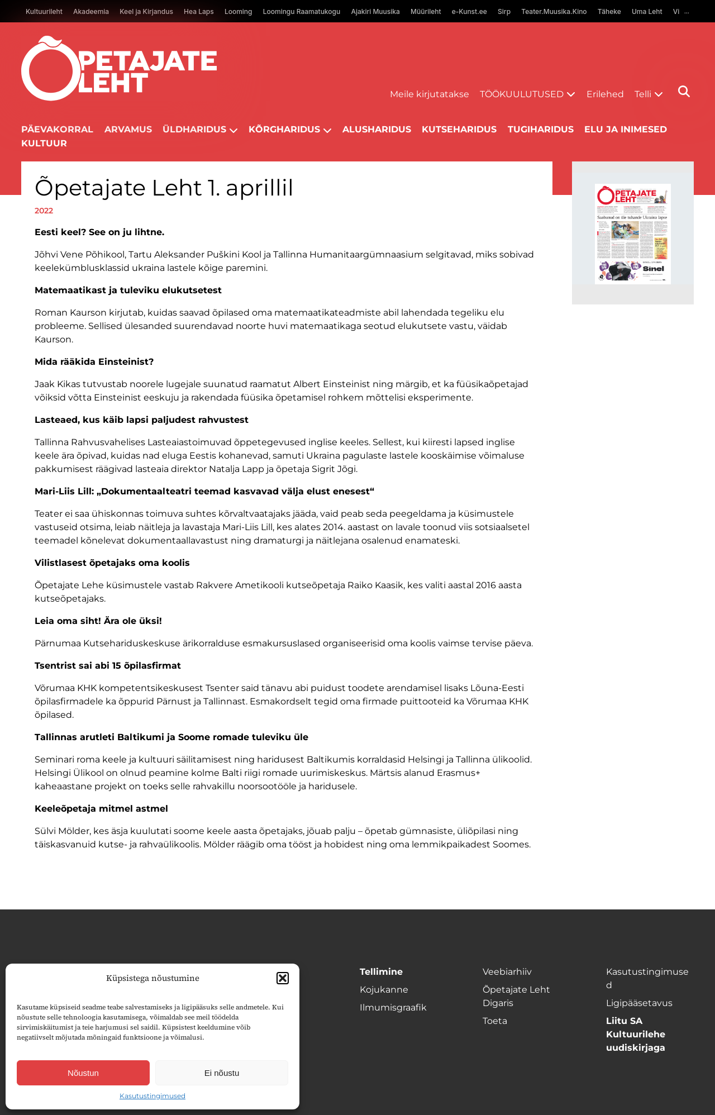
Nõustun (83, 1073)
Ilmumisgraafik (393, 1007)
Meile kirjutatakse (429, 94)
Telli (643, 94)
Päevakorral (57, 129)
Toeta (495, 1021)
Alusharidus (376, 129)
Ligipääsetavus (639, 1003)
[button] (282, 978)
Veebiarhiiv (507, 971)
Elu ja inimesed (625, 129)
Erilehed (605, 94)
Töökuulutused (522, 94)
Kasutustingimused (152, 1096)
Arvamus (128, 129)
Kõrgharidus (284, 129)
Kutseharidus (459, 129)
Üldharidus (194, 129)
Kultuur (44, 143)
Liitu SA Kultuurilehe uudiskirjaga (635, 1034)
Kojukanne (384, 989)
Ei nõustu (222, 1073)
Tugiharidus (541, 129)
